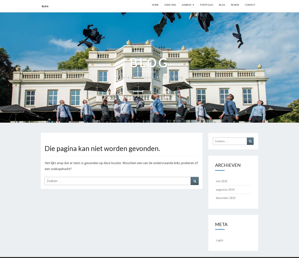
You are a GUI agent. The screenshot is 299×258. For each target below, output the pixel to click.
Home (155, 4)
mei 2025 (221, 181)
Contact (250, 4)
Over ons (170, 4)
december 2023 (226, 198)
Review (235, 4)
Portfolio (206, 4)
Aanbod (186, 4)
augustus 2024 (225, 189)
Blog (45, 6)
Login (219, 240)
